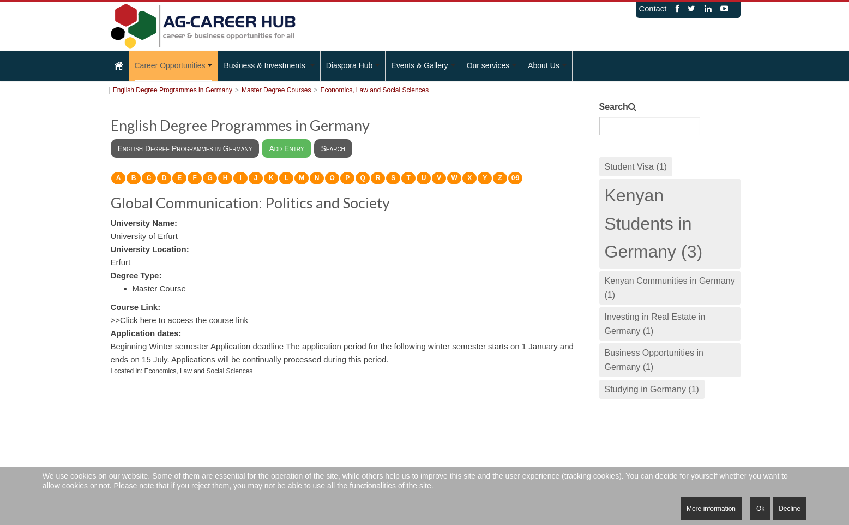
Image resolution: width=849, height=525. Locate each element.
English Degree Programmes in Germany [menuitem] (185, 148)
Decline (789, 508)
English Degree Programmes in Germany (172, 90)
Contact (653, 8)
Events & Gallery (423, 65)
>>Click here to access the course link (180, 320)
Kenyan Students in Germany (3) (654, 223)
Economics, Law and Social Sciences (374, 90)
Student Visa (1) (636, 166)
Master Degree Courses (276, 90)
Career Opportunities (174, 65)
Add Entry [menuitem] (286, 148)
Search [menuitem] (333, 148)
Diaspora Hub (353, 65)
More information (711, 508)
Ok (760, 508)
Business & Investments (269, 65)
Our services (492, 65)
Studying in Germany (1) (652, 389)
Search (613, 106)
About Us (547, 65)
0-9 (515, 178)
